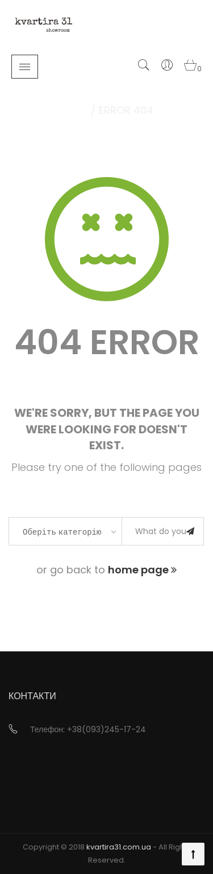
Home (74, 110)
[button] (191, 68)
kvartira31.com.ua (118, 847)
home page (142, 570)
